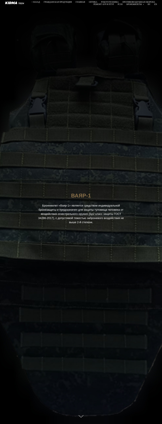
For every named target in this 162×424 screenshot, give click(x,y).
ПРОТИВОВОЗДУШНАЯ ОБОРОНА (139, 2)
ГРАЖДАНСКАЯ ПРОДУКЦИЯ (58, 2)
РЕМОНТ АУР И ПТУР (103, 4)
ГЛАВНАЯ (80, 2)
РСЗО (120, 4)
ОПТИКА (93, 2)
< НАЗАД (36, 2)
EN (155, 4)
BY (149, 4)
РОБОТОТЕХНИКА (110, 2)
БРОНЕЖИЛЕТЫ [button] (134, 4)
